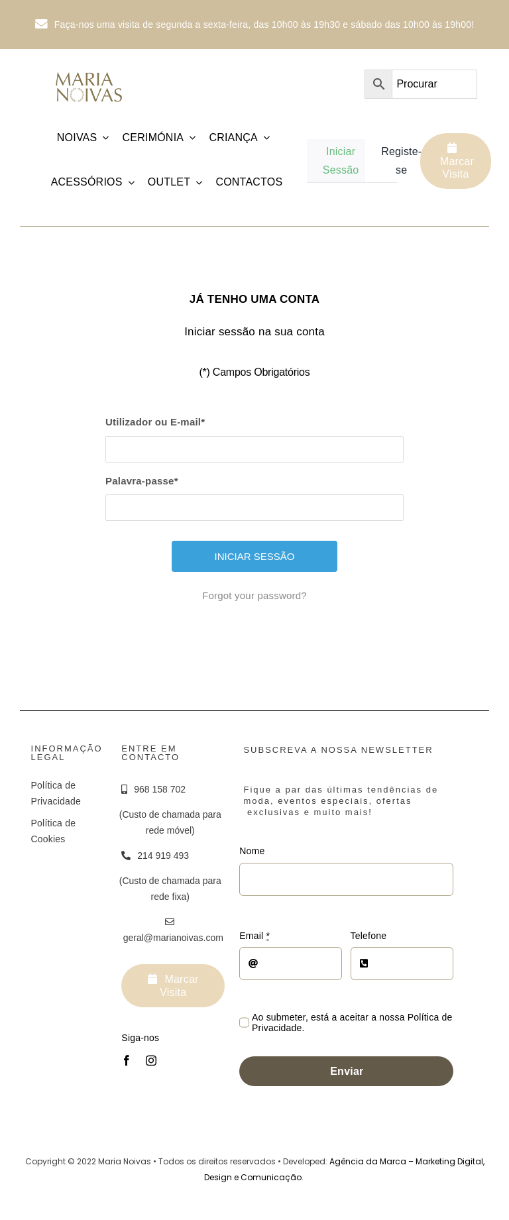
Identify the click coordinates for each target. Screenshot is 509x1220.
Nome (251, 851)
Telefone (369, 935)
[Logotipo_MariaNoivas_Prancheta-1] (89, 70)
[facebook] (126, 1060)
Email (254, 935)
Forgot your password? (254, 595)
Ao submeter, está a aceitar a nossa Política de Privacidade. (352, 1022)
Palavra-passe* (141, 480)
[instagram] (151, 1060)
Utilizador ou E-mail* (155, 421)
